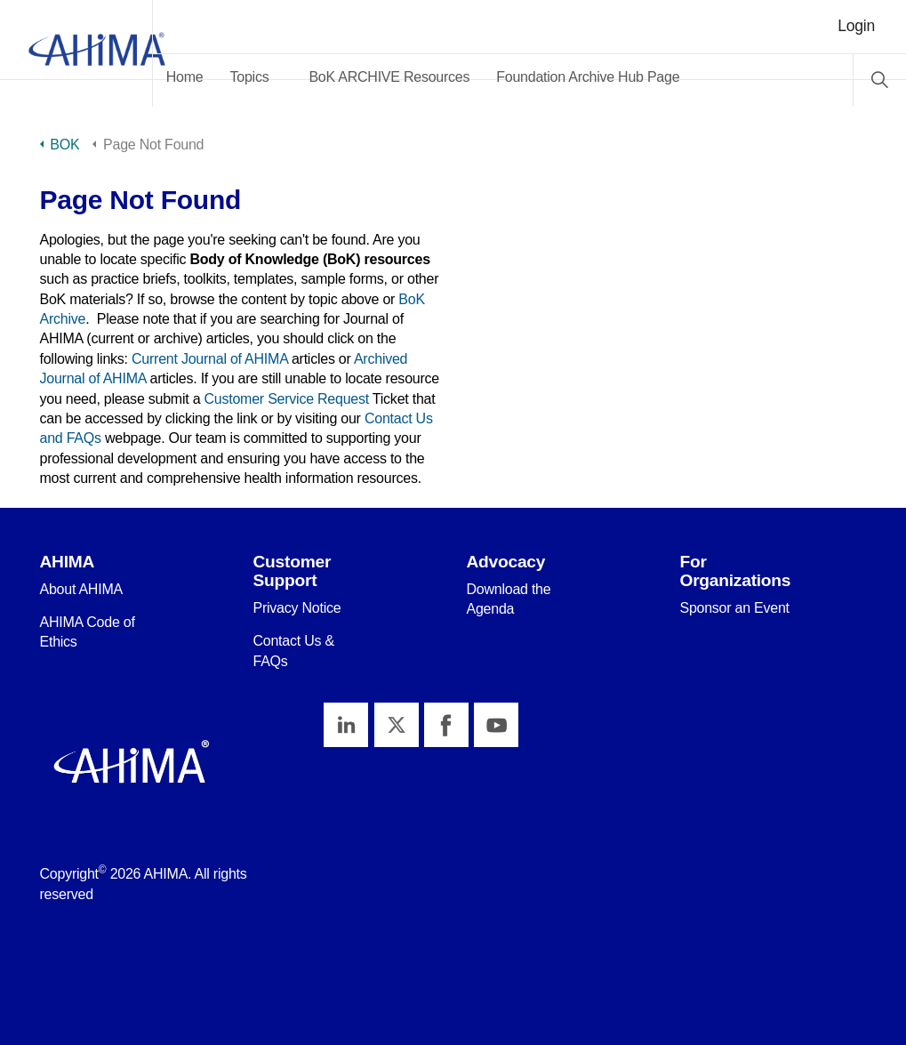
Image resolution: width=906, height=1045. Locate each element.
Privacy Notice (297, 607)
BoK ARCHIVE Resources (439, 76)
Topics (299, 76)
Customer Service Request (286, 398)
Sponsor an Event (734, 607)
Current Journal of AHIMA (210, 358)
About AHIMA (81, 589)
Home (234, 76)
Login (856, 26)
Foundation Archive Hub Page (637, 76)
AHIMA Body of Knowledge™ (101, 53)
